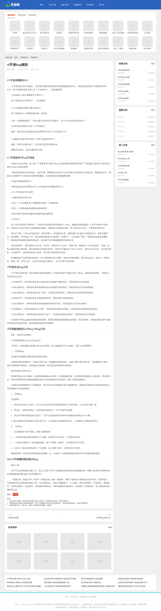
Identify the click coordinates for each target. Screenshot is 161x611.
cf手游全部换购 (124, 84)
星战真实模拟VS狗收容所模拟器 (130, 579)
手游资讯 (33, 57)
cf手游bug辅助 (123, 98)
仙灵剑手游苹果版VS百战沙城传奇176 (133, 582)
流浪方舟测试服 (103, 48)
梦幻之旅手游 (44, 33)
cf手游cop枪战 (123, 91)
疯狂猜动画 (132, 48)
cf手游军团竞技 (124, 70)
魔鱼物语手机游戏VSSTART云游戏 (131, 586)
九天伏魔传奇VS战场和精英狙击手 (57, 586)
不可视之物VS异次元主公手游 (18, 579)
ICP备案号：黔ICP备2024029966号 (92, 607)
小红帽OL (59, 33)
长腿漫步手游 (88, 48)
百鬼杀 (15, 33)
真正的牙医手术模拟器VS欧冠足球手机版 (60, 579)
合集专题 (65, 5)
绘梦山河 (44, 48)
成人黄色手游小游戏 (125, 152)
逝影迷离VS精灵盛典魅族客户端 (56, 582)
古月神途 (147, 33)
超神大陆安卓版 (132, 33)
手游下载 (52, 5)
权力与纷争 (147, 48)
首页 (41, 5)
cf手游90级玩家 (124, 166)
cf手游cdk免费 (13, 518)
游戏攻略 (83, 597)
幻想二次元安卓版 (118, 33)
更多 (110, 527)
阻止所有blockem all (29, 33)
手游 (15, 494)
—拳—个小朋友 (118, 48)
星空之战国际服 (59, 48)
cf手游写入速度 (124, 77)
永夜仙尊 (30, 48)
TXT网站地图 (72, 607)
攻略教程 (77, 5)
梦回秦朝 (74, 48)
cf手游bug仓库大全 (103, 518)
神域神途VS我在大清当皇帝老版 (19, 582)
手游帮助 (90, 5)
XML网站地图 (60, 607)
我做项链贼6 (103, 33)
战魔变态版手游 (74, 33)
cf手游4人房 (122, 173)
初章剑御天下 (14, 48)
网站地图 (92, 597)
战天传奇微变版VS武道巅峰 (92, 579)
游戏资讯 (24, 57)
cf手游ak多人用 (123, 159)
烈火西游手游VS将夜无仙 (91, 582)
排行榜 (101, 5)
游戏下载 (74, 597)
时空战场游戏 (88, 33)
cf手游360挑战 (123, 180)
